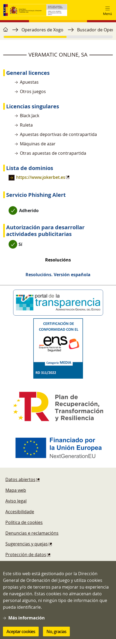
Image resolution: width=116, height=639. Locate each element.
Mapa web (15, 490)
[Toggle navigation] (107, 10)
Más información (26, 621)
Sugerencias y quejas (26, 544)
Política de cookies (24, 522)
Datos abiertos (20, 479)
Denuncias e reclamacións (32, 533)
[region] (58, 32)
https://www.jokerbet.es (40, 177)
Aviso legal (16, 501)
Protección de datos (25, 554)
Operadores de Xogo (42, 30)
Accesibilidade (19, 512)
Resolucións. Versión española (58, 275)
